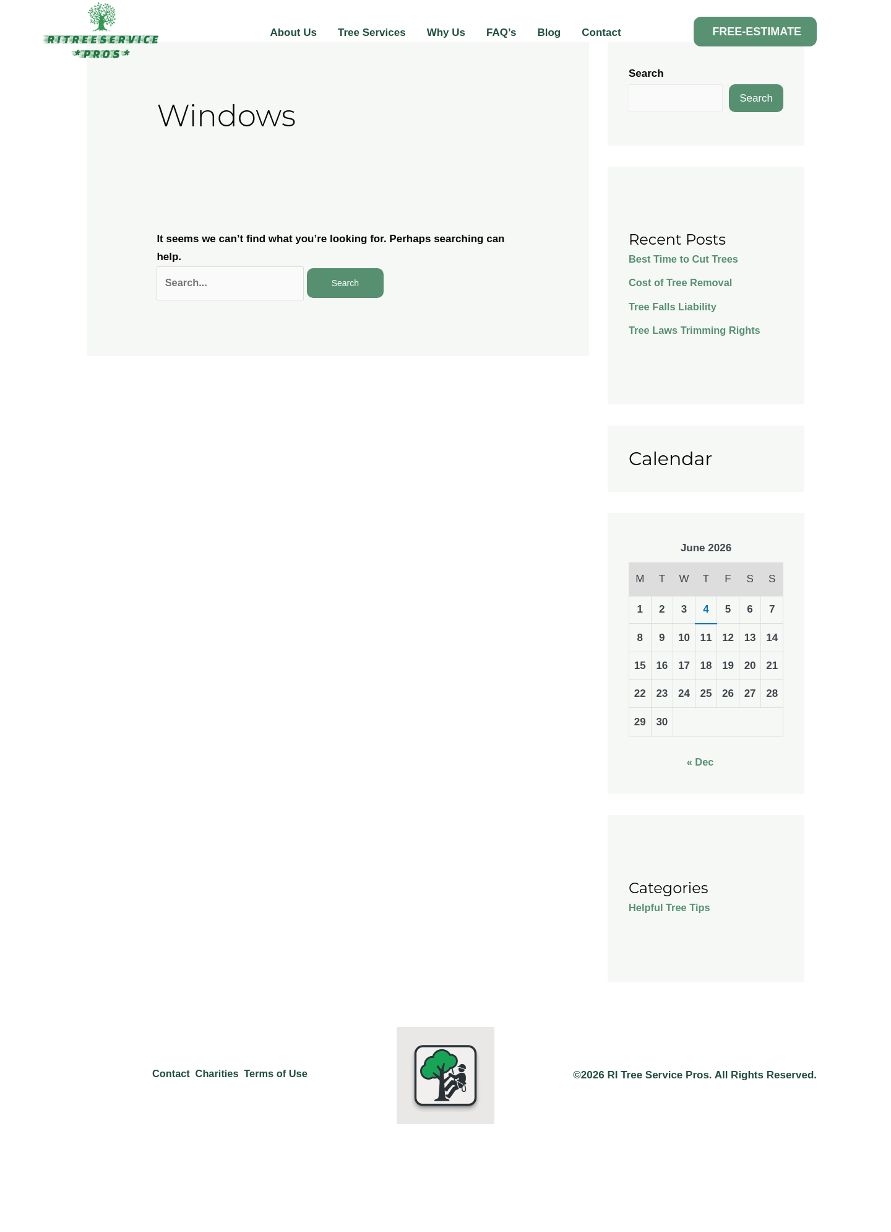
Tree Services (372, 32)
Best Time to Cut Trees (685, 260)
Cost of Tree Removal (682, 283)
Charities (214, 1075)
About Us (293, 32)
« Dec (700, 763)
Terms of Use (279, 1075)
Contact (601, 32)
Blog (549, 32)
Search (646, 73)
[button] (755, 31)
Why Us (446, 32)
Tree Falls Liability (674, 307)
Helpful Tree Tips (671, 908)
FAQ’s (501, 32)
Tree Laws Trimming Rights (697, 331)
